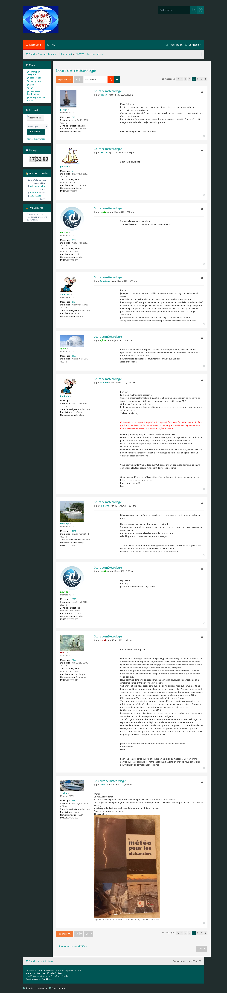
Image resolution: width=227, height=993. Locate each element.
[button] (178, 79)
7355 (74, 659)
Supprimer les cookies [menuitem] (35, 988)
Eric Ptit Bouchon (38, 186)
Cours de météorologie (76, 70)
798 (73, 117)
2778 (74, 239)
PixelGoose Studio (59, 976)
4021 (74, 531)
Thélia (63, 793)
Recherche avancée (36, 139)
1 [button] (181, 79)
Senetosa (65, 294)
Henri (63, 652)
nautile (64, 232)
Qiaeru (60, 973)
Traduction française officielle (40, 973)
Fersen (63, 109)
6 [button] (201, 79)
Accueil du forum (45, 961)
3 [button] (189, 79)
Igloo (63, 348)
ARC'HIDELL (35, 195)
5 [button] (197, 79)
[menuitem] (51, 45)
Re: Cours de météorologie (110, 781)
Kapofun (34, 192)
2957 (74, 355)
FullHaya (64, 523)
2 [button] (185, 79)
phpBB (44, 970)
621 (73, 800)
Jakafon (64, 166)
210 (73, 301)
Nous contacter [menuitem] (57, 988)
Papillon (64, 396)
